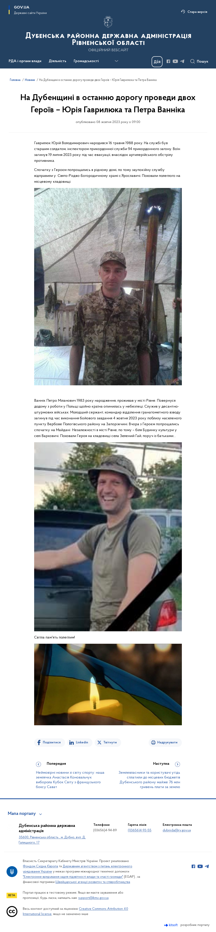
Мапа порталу (22, 813)
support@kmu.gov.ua (93, 898)
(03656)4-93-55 (139, 830)
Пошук (202, 62)
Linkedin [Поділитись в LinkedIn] (82, 742)
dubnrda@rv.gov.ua (177, 830)
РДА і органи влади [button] (25, 61)
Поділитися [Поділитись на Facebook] (52, 742)
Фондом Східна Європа (40, 866)
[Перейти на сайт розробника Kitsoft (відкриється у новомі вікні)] (171, 925)
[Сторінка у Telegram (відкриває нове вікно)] (182, 61)
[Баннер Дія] (157, 61)
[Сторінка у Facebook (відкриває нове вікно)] (168, 61)
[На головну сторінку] (108, 33)
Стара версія (197, 12)
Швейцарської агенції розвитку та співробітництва (92, 882)
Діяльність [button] (57, 61)
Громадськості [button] (86, 61)
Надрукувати (167, 742)
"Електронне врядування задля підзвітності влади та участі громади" (73, 877)
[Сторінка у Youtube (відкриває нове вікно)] (175, 61)
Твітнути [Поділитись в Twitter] (110, 742)
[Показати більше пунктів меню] (116, 61)
